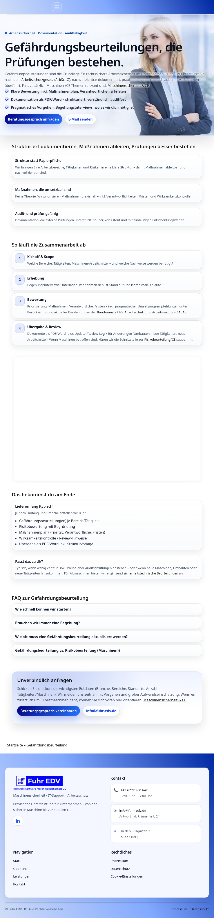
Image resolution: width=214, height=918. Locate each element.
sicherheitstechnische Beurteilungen (151, 573)
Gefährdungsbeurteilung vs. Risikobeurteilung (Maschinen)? (67, 650)
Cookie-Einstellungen (127, 876)
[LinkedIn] (18, 821)
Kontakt (19, 884)
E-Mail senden (80, 119)
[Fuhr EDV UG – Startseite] (39, 782)
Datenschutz (120, 868)
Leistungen (21, 876)
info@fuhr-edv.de (101, 710)
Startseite (15, 745)
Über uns (20, 868)
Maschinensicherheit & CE (128, 85)
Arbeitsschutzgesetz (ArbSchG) (46, 79)
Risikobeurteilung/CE (160, 339)
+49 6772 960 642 (134, 790)
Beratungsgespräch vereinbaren (48, 710)
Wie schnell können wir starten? (43, 609)
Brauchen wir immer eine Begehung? (47, 622)
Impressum (119, 860)
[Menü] (57, 7)
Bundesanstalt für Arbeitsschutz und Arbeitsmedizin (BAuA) (141, 312)
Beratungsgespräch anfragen (33, 119)
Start (17, 860)
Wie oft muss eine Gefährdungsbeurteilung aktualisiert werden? (71, 636)
